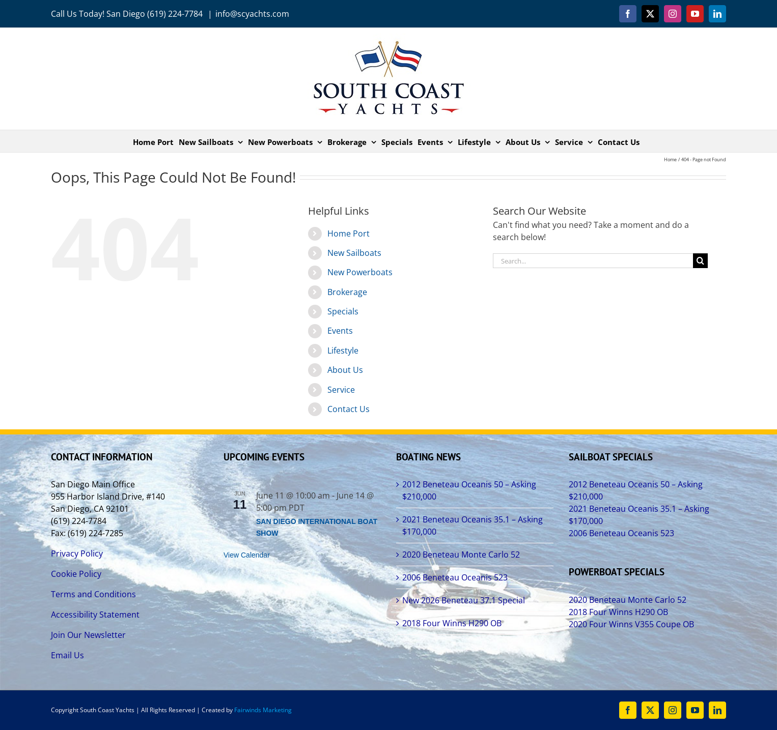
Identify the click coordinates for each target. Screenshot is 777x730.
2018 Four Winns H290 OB (452, 623)
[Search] (700, 260)
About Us (345, 369)
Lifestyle (342, 350)
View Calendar (247, 555)
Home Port (348, 233)
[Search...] (593, 260)
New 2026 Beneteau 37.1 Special (463, 600)
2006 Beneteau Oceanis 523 (455, 577)
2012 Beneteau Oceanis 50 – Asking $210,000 (469, 490)
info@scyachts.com (252, 13)
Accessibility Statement (95, 614)
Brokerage (347, 292)
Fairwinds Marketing (263, 710)
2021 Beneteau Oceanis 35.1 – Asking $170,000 (472, 525)
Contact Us (348, 409)
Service (341, 389)
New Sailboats (354, 252)
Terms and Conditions (93, 594)
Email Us (67, 655)
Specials (342, 311)
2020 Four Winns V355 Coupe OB (631, 624)
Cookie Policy (76, 573)
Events (340, 330)
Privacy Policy (77, 553)
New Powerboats (360, 272)
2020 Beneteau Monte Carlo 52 (461, 554)
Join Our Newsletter (88, 634)
